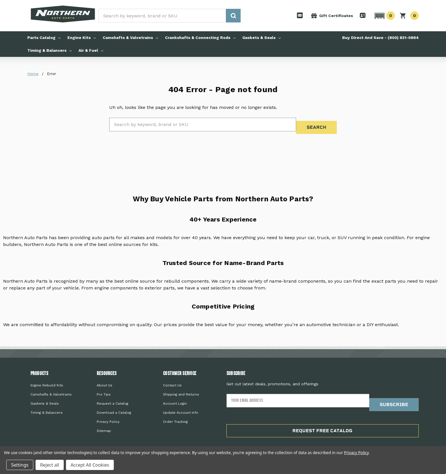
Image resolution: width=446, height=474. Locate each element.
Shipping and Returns (181, 388)
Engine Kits (81, 37)
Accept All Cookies (90, 465)
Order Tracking (175, 415)
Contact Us (172, 378)
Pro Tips (104, 388)
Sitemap (104, 424)
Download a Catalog (114, 406)
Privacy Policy (108, 415)
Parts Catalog (44, 37)
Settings (19, 465)
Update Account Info (180, 406)
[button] (384, 15)
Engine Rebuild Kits (46, 378)
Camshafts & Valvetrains (130, 37)
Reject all (49, 465)
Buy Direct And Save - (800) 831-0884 (380, 37)
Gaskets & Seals (261, 37)
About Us (104, 378)
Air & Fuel (91, 50)
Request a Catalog (112, 397)
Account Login (175, 397)
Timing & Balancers (49, 50)
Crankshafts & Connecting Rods (200, 37)
